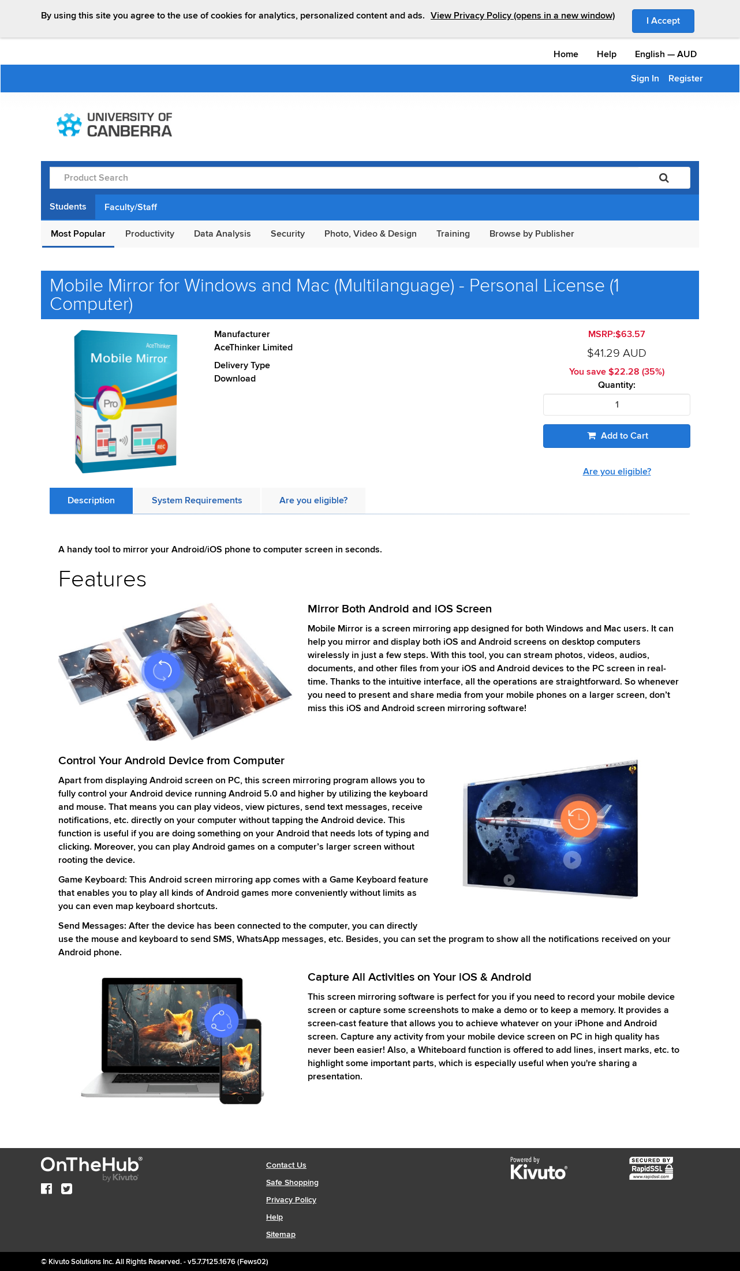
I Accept (670, 20)
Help (606, 54)
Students (68, 206)
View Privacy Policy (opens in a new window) (523, 15)
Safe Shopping (292, 1182)
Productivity (149, 234)
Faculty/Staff (130, 207)
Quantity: (617, 385)
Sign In (645, 78)
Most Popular (78, 234)
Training (453, 234)
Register (685, 78)
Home (566, 54)
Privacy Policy (291, 1200)
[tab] (91, 501)
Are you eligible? (617, 471)
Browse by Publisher (531, 234)
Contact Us (286, 1165)
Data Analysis (222, 234)
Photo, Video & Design (370, 234)
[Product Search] (344, 178)
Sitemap (281, 1234)
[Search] (664, 178)
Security (288, 234)
